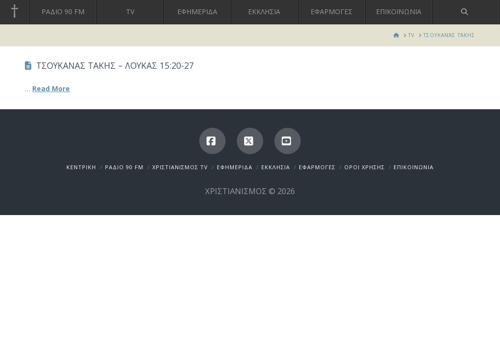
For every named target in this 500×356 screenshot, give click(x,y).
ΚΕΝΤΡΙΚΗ (81, 167)
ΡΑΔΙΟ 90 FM (124, 167)
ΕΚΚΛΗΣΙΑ (275, 167)
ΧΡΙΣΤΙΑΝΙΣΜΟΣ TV (180, 167)
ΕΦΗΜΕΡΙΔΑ (234, 167)
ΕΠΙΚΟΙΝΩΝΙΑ (414, 167)
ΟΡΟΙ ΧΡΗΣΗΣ (364, 167)
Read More (51, 88)
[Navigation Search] (466, 12)
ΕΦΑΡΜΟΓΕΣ (317, 167)
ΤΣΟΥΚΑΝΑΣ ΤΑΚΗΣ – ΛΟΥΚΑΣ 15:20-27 (115, 65)
